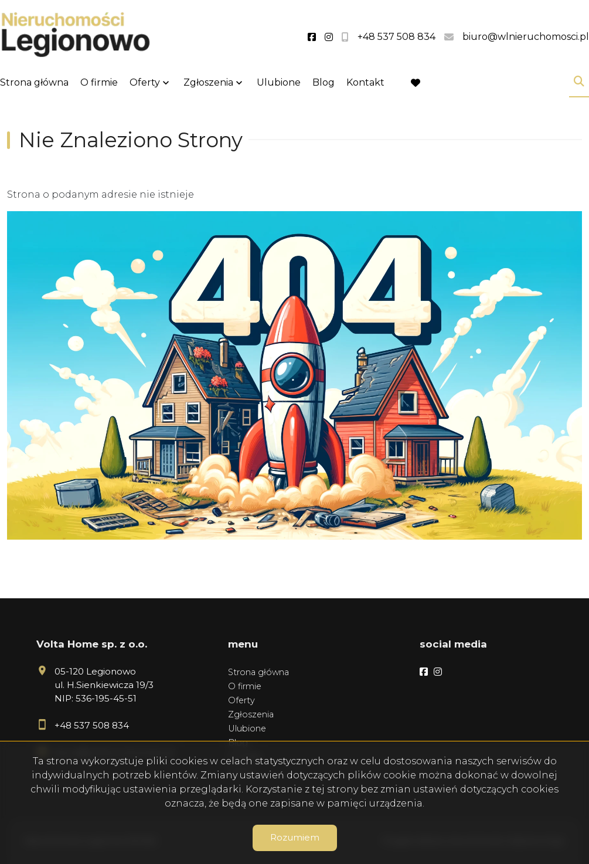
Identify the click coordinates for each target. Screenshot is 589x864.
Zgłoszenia (208, 82)
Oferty (145, 82)
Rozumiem (294, 837)
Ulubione (279, 82)
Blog (323, 82)
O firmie (99, 82)
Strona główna (34, 82)
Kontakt (365, 82)
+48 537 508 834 (92, 725)
